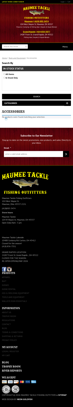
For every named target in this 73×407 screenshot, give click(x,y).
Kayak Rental (9, 289)
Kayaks (5, 285)
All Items (10, 74)
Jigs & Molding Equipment (15, 293)
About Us (6, 312)
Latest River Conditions (12, 2)
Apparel (6, 277)
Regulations (8, 320)
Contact (6, 324)
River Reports (12, 370)
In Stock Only (12, 77)
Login (63, 2)
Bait (4, 281)
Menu (65, 46)
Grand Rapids (29, 31)
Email (7, 148)
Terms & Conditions (12, 332)
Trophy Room (9, 316)
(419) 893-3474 (41, 21)
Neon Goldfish (24, 399)
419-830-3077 (43, 31)
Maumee (29, 21)
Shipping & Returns (12, 336)
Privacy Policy (9, 340)
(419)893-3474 (8, 208)
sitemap (62, 395)
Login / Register (10, 351)
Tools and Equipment (16, 58)
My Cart (6, 355)
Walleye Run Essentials (14, 301)
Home (4, 58)
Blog (4, 328)
